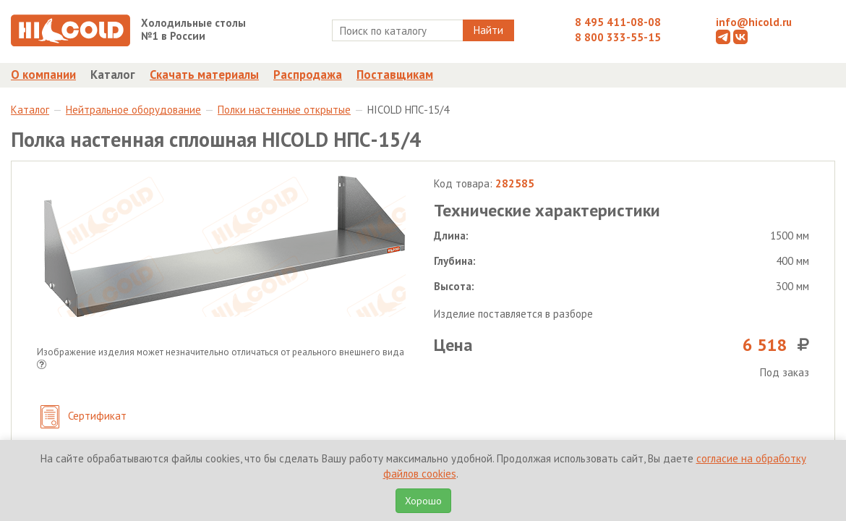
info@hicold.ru (754, 22)
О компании (43, 74)
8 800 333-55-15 (618, 37)
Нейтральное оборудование (133, 110)
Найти (488, 30)
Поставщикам (394, 74)
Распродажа (307, 74)
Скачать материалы (204, 74)
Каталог (112, 74)
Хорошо (423, 500)
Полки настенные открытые (284, 110)
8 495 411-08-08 (618, 22)
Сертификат (83, 417)
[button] (41, 366)
